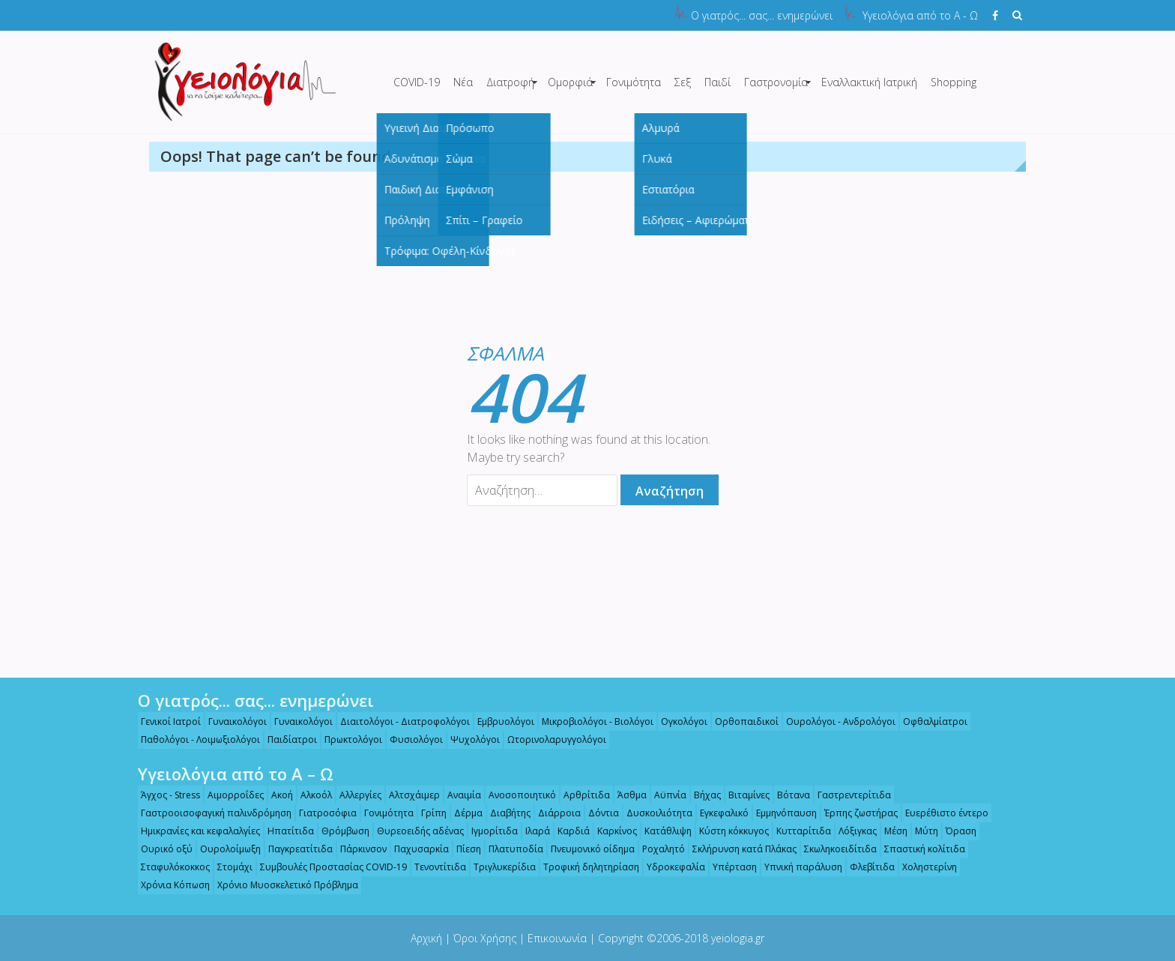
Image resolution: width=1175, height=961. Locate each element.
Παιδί (717, 82)
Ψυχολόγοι (469, 739)
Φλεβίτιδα (866, 867)
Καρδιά (568, 831)
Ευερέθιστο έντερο (940, 813)
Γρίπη (428, 813)
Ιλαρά (531, 831)
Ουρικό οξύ (161, 849)
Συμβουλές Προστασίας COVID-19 (327, 867)
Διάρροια (553, 813)
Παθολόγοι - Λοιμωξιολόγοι (194, 739)
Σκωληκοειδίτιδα (834, 849)
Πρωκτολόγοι (347, 739)
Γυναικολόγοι (231, 721)
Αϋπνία (664, 795)
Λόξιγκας (852, 831)
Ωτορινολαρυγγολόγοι (550, 739)
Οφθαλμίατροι (929, 721)
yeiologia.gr (737, 938)
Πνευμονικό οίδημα (587, 849)
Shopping (953, 82)
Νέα (463, 82)
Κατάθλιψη (662, 831)
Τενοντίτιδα (434, 867)
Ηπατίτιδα (285, 831)
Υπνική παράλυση (797, 867)
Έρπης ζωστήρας (855, 813)
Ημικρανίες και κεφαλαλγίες (194, 831)
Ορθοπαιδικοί (741, 721)
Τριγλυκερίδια (499, 867)
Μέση (889, 831)
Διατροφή (510, 82)
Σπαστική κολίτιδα (918, 849)
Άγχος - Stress (164, 795)
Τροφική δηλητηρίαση (585, 867)
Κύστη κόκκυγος (728, 831)
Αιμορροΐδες (230, 795)
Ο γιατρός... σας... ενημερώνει (762, 15)
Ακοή (276, 795)
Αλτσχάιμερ (408, 795)
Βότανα (787, 795)
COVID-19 (416, 82)
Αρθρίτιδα (581, 795)
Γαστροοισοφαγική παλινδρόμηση (210, 813)
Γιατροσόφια (322, 813)
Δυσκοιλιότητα (653, 813)
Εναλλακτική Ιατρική (869, 82)
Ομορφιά (570, 82)
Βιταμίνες (743, 795)
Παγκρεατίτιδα (294, 849)
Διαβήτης (504, 813)
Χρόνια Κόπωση (169, 885)
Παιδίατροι (286, 739)
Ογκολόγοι (678, 721)
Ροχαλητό (657, 849)
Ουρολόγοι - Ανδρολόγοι (834, 721)
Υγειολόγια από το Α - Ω (920, 15)
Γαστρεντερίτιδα (848, 795)
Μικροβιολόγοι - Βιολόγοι (591, 721)
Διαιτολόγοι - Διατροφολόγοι (399, 721)
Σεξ (682, 82)
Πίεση (462, 849)
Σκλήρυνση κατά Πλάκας (738, 849)
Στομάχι (229, 867)
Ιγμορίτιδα (488, 831)
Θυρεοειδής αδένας (414, 831)
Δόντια (597, 813)
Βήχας (701, 795)
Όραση (955, 831)
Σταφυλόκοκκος (169, 867)
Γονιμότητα (633, 82)
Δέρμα (462, 813)
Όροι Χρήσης (484, 938)
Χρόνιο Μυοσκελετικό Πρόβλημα (281, 885)
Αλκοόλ (310, 795)
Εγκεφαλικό (718, 813)
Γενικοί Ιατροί (165, 721)
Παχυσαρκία (415, 849)
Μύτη (920, 831)
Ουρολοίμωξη (224, 849)
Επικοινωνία (557, 938)
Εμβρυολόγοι (499, 721)
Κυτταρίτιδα (797, 831)
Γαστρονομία (776, 82)
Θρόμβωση (339, 831)
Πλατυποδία (510, 849)
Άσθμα (626, 795)
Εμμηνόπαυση (780, 813)
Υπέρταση (729, 867)
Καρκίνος (611, 831)
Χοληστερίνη (923, 867)
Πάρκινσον (357, 849)
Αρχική (426, 938)
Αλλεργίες (354, 795)
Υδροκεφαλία (670, 867)
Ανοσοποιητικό (516, 795)
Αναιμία (458, 795)
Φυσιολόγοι (410, 739)
